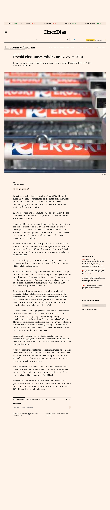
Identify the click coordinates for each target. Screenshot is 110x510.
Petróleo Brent (47, 23)
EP (14, 182)
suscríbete (90, 40)
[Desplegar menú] (5, 32)
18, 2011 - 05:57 (18, 184)
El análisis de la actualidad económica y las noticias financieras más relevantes (36, 399)
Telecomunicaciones (59, 48)
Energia (67, 48)
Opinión (66, 40)
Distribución (16, 407)
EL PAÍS (72, 39)
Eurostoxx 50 (68, 23)
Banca (50, 48)
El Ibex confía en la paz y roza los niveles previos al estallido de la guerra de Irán (93, 271)
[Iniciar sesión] (100, 40)
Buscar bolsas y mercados (90, 300)
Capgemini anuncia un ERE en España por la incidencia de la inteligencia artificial (93, 287)
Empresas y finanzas (20, 40)
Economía (34, 40)
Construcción (74, 48)
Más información (18, 415)
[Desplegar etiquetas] (70, 407)
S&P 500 (27, 23)
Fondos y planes (50, 40)
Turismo (94, 48)
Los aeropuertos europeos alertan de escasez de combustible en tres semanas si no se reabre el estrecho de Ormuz (93, 279)
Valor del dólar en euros (90, 23)
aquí (50, 415)
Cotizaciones (41, 40)
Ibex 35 (10, 23)
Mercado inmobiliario (84, 48)
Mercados (28, 40)
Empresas (23, 407)
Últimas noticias (59, 40)
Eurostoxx (90, 309)
